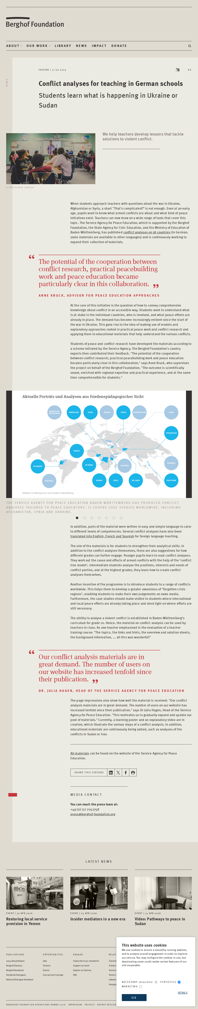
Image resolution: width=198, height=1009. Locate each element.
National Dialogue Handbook (19, 979)
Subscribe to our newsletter (86, 960)
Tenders (46, 965)
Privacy (90, 1004)
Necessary (137, 982)
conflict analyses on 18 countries (147, 232)
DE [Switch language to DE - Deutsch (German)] (190, 69)
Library (63, 45)
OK (134, 997)
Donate (119, 45)
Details (183, 992)
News (81, 45)
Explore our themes (82, 970)
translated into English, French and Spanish (102, 536)
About (13, 45)
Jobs (45, 960)
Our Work (37, 45)
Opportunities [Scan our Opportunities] (53, 954)
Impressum (75, 1004)
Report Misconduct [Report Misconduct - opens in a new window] (109, 1004)
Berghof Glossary (14, 965)
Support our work (81, 965)
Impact (99, 45)
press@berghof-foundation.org (92, 814)
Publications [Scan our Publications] (15, 954)
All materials (79, 753)
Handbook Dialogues (16, 974)
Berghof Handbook (15, 970)
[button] (77, 518)
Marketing (130, 986)
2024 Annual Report (15, 960)
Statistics (168, 982)
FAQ (75, 974)
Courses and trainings (53, 974)
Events (46, 970)
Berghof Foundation (35, 22)
